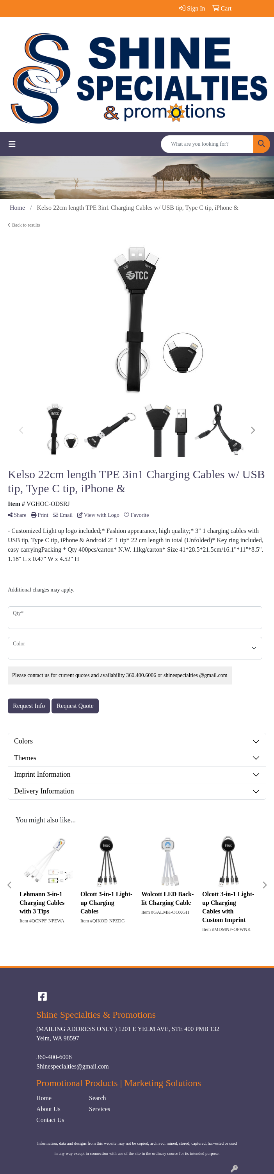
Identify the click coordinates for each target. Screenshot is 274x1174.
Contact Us (50, 1120)
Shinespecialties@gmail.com (72, 1066)
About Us (48, 1109)
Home (44, 1098)
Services (99, 1109)
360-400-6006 (54, 1057)
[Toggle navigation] (12, 144)
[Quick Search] (207, 144)
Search (97, 1098)
